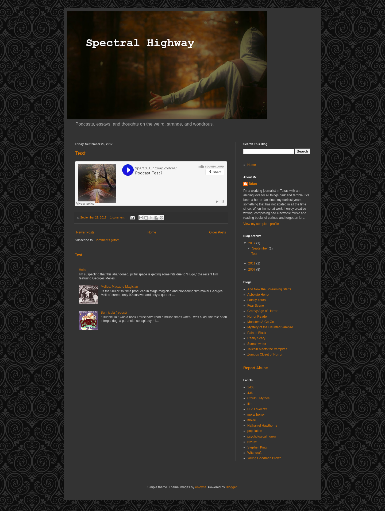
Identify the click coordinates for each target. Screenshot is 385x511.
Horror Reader (257, 316)
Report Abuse (255, 368)
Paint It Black (256, 333)
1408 (251, 387)
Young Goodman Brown (264, 458)
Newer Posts (85, 232)
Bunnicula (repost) (114, 312)
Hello (82, 270)
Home (152, 232)
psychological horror (261, 436)
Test (80, 153)
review (252, 442)
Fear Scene (255, 305)
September (260, 248)
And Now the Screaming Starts (269, 289)
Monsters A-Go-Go (260, 322)
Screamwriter (256, 344)
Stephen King (257, 447)
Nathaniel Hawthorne (262, 425)
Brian (253, 184)
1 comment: (118, 217)
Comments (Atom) (107, 240)
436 (250, 393)
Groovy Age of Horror (262, 311)
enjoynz (200, 487)
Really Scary (256, 338)
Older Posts (217, 232)
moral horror (256, 414)
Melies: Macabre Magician (119, 286)
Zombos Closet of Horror (264, 354)
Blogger (231, 487)
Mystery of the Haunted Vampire (270, 327)
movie (251, 420)
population (254, 431)
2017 (252, 243)
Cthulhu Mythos (258, 398)
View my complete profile (261, 224)
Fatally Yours (256, 300)
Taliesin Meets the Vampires (267, 349)
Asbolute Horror (258, 295)
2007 (252, 269)
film (249, 404)
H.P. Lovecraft (257, 409)
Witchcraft (254, 453)
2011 (252, 263)
